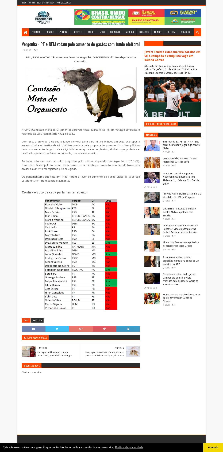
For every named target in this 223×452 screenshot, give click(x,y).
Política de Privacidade (45, 2)
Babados (144, 32)
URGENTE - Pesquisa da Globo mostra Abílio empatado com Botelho (179, 212)
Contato (32, 2)
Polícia (63, 32)
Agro (102, 32)
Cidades (50, 32)
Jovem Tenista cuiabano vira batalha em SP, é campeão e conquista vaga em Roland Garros (172, 56)
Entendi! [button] (213, 447)
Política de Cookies (64, 2)
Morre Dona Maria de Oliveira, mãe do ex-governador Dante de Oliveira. (181, 298)
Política (36, 32)
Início (24, 2)
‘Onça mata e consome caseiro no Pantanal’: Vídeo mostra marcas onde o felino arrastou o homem (180, 229)
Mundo (157, 32)
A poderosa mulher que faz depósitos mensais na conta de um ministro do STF (181, 260)
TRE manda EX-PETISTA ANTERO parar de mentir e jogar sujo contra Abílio (181, 145)
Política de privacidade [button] (129, 447)
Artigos (130, 32)
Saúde (91, 32)
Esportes (77, 32)
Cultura (171, 32)
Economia (115, 32)
